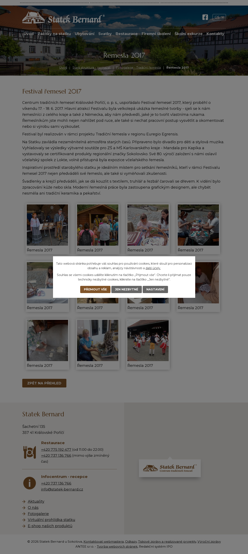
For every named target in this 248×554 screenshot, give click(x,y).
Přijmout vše (95, 289)
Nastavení (155, 289)
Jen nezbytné (126, 289)
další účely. (153, 268)
